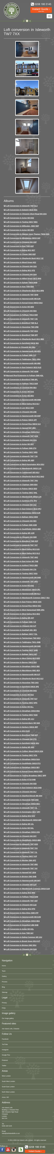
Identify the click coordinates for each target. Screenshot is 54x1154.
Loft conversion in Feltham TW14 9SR (22, 315)
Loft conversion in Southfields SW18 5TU (23, 763)
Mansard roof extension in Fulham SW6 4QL (24, 376)
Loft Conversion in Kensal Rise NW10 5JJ (23, 424)
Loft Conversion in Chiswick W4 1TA (21, 569)
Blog (3, 987)
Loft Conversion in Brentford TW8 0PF (22, 335)
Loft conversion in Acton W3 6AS (20, 392)
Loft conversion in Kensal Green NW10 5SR (24, 772)
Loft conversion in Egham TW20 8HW (21, 283)
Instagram (5, 1050)
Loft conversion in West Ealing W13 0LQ (23, 553)
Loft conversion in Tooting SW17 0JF (21, 856)
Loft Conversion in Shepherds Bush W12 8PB (25, 291)
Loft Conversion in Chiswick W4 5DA (21, 311)
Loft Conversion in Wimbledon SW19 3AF (23, 238)
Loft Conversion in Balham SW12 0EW (22, 517)
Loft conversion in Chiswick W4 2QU (21, 440)
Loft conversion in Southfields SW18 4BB (23, 840)
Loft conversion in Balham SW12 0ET (21, 654)
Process (4, 982)
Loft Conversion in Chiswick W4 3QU (21, 266)
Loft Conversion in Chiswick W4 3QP (21, 242)
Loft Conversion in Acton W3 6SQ (20, 218)
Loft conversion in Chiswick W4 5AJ (21, 792)
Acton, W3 (5, 1097)
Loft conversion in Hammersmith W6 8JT (23, 675)
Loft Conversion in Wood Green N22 (21, 262)
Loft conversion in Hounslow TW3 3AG (22, 683)
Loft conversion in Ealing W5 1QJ (20, 719)
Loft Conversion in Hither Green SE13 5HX (23, 279)
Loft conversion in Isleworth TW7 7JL (21, 808)
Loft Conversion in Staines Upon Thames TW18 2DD (27, 234)
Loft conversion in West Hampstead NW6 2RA (25, 610)
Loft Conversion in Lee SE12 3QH (20, 408)
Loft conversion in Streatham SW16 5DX (23, 804)
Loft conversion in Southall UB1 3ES (21, 630)
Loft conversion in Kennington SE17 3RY (23, 812)
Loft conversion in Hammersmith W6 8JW (23, 917)
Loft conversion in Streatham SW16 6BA (23, 921)
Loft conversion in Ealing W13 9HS (20, 893)
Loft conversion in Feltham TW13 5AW (22, 897)
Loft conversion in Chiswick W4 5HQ (21, 691)
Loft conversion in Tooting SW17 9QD (22, 715)
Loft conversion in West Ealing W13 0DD (23, 658)
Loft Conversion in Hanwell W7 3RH (21, 428)
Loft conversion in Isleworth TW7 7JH (22, 456)
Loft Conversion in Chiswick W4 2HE (21, 412)
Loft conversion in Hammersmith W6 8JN (23, 299)
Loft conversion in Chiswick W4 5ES (21, 521)
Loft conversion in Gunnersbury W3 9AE (23, 723)
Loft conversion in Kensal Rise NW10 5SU (23, 606)
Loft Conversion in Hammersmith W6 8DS (23, 351)
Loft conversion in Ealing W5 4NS (20, 747)
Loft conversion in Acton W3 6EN (20, 307)
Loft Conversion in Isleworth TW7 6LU (22, 206)
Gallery (4, 976)
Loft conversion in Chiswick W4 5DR (21, 537)
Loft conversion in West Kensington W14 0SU (25, 464)
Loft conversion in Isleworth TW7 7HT (22, 545)
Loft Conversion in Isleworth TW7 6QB (22, 436)
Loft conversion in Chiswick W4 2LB (21, 905)
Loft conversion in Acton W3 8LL (20, 707)
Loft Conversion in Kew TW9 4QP (20, 246)
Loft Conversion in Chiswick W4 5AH (21, 275)
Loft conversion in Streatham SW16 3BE (23, 666)
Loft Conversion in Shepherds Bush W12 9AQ (25, 477)
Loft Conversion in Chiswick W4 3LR (21, 885)
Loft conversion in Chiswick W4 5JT (21, 626)
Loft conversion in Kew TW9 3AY (20, 933)
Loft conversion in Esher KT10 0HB (21, 780)
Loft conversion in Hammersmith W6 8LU (23, 594)
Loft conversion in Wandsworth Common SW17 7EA (28, 598)
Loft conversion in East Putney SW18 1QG (23, 602)
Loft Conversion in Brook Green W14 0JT (23, 941)
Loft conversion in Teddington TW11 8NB (23, 642)
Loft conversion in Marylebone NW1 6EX (23, 670)
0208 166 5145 (7, 1126)
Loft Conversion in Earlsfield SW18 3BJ (22, 343)
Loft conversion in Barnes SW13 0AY (21, 662)
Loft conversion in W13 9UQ (18, 731)
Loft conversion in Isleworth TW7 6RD (22, 582)
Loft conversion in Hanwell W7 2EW (21, 873)
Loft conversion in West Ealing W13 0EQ (23, 614)
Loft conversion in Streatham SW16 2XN (23, 832)
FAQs (4, 1008)
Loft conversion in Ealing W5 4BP (20, 460)
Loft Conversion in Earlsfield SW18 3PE (22, 687)
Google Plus (6, 1055)
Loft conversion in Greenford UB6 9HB (22, 925)
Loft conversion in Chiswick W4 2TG (21, 739)
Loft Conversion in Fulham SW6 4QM (21, 525)
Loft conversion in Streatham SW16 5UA (23, 759)
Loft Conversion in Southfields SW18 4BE (23, 529)
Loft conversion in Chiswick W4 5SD (21, 784)
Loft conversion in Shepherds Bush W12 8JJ (24, 679)
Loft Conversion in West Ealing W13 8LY (23, 404)
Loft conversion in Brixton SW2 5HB (21, 877)
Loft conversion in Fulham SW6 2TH (21, 448)
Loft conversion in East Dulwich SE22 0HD (24, 788)
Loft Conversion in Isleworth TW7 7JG (22, 319)
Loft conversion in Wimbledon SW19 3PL (23, 590)
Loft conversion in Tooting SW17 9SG (22, 574)
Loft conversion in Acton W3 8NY (20, 444)
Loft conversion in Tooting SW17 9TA (21, 755)
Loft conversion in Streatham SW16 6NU (23, 711)
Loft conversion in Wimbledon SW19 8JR (23, 513)
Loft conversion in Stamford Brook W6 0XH (24, 796)
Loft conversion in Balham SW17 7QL (21, 634)
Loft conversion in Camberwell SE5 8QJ (22, 472)
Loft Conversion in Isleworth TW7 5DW (22, 295)
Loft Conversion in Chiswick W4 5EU (21, 388)
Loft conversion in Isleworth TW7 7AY (22, 868)
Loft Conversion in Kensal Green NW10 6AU (24, 303)
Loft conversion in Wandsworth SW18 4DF (23, 820)
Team (3, 971)
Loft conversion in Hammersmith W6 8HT (23, 881)
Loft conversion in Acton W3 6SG (20, 586)
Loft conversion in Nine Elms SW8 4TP (22, 913)
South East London (8, 1087)
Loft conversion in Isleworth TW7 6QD (22, 844)
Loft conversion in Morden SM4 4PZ (21, 860)
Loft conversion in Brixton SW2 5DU (21, 945)
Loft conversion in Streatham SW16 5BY (23, 767)
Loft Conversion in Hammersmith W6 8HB (23, 400)
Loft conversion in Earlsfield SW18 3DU (22, 743)
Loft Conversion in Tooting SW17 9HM (22, 650)
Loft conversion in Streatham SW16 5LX (23, 432)
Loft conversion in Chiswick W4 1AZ (21, 505)
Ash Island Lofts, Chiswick (10, 1029)
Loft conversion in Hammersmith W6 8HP (23, 416)
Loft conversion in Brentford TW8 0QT (22, 735)
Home (4, 966)
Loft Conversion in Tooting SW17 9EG (22, 222)
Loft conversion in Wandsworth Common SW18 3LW (28, 889)
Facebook (5, 1039)
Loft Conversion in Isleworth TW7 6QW (22, 371)
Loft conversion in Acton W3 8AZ (20, 695)
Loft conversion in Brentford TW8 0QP (22, 541)
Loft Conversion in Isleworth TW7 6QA (22, 331)
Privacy (4, 1003)
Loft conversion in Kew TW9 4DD (20, 287)
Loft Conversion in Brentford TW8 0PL (22, 380)
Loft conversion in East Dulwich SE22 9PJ (23, 509)
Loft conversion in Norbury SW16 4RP (22, 727)
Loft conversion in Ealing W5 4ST (20, 618)
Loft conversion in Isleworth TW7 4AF (22, 901)
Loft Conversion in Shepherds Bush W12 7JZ (24, 258)
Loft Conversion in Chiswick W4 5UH (21, 949)
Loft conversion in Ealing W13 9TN (20, 909)
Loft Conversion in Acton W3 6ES (20, 230)
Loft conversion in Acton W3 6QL (20, 929)
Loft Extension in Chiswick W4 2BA (20, 347)
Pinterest (5, 1060)
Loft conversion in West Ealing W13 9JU (23, 549)
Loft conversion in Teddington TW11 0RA (23, 359)
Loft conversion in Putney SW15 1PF (21, 420)
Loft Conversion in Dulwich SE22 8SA (21, 210)
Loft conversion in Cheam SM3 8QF (21, 254)
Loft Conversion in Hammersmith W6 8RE (23, 363)
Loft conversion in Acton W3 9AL (20, 828)
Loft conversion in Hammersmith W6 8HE (23, 646)
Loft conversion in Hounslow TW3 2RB (22, 327)
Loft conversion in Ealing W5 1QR (20, 533)
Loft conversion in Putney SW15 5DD (21, 489)
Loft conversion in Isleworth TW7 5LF (21, 699)
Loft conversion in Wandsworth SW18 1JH (23, 497)
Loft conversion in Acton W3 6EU (20, 396)
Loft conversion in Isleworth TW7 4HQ (22, 557)
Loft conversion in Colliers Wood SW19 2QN (24, 751)
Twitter (4, 1065)
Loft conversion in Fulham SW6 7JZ (21, 622)
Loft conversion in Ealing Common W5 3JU (24, 937)
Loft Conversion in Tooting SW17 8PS (21, 703)
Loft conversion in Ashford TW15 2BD (22, 565)
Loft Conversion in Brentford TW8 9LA (22, 323)
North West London (8, 1092)
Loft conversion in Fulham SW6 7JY (21, 355)
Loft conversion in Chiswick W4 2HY (21, 836)
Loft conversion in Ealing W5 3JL (20, 824)
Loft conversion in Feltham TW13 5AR (22, 384)
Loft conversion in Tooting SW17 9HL (21, 493)
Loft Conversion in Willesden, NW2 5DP (22, 226)
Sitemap (4, 992)
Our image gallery (8, 1018)
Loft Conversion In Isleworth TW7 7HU (22, 481)
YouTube (5, 1044)
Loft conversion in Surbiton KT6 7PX (21, 501)
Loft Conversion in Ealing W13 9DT (20, 250)
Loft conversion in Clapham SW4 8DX (22, 485)
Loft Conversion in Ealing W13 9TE (20, 270)
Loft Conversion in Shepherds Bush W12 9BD (25, 339)
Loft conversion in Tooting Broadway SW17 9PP (26, 776)
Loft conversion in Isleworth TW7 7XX (22, 848)
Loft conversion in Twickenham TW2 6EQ (23, 638)
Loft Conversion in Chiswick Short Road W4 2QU (26, 214)
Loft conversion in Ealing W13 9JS (20, 816)
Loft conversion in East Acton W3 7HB (22, 561)
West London (6, 1076)
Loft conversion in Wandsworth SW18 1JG (23, 468)
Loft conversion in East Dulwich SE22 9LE (23, 367)
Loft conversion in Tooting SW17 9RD (22, 452)
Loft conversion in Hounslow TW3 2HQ (22, 800)
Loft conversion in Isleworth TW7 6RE (22, 864)
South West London (8, 1081)
